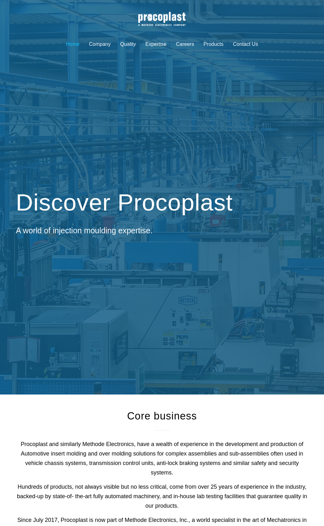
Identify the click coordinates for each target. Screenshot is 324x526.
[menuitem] (72, 45)
